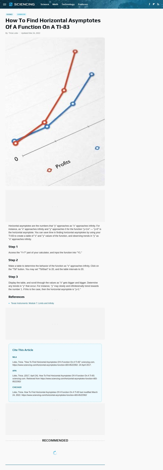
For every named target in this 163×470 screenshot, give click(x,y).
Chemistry (21, 14)
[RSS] (158, 4)
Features (83, 4)
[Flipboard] (154, 4)
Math (55, 4)
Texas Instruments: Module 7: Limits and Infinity (32, 303)
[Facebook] (149, 4)
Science (45, 4)
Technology (68, 4)
